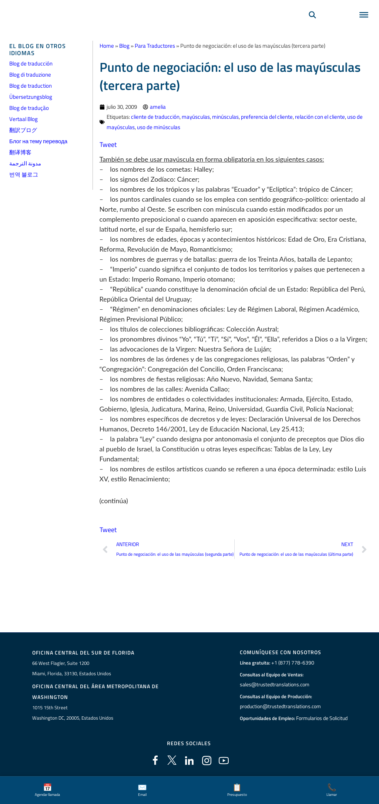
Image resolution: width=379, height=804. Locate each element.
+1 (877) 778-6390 (291, 662)
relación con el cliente (320, 116)
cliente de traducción (155, 116)
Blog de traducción (31, 63)
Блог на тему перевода (38, 141)
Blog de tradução (29, 108)
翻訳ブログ (23, 130)
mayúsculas (196, 116)
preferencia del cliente (267, 116)
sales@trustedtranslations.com (274, 684)
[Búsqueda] (312, 24)
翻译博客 (20, 152)
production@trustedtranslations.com (280, 706)
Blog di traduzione (30, 74)
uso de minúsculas (158, 126)
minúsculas (225, 116)
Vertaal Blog (23, 119)
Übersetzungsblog (30, 96)
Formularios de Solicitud (322, 718)
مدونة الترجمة (25, 163)
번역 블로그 (23, 174)
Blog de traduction (30, 85)
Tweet (108, 144)
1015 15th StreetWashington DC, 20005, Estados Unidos (72, 713)
